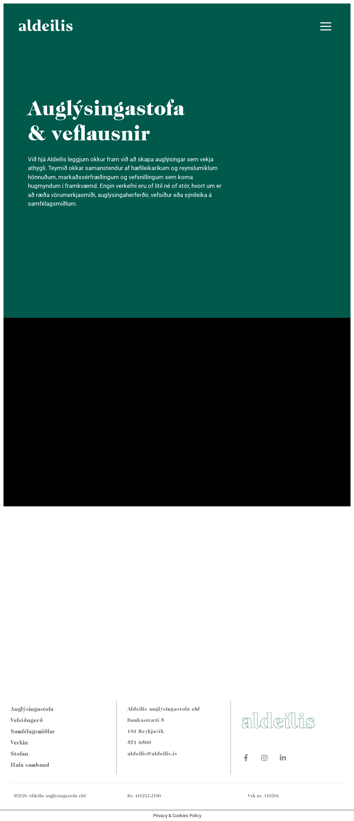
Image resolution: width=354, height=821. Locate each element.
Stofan (19, 754)
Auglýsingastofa (31, 709)
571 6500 (139, 743)
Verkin (19, 743)
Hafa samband (29, 765)
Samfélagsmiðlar (32, 732)
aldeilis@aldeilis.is (152, 754)
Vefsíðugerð (26, 721)
